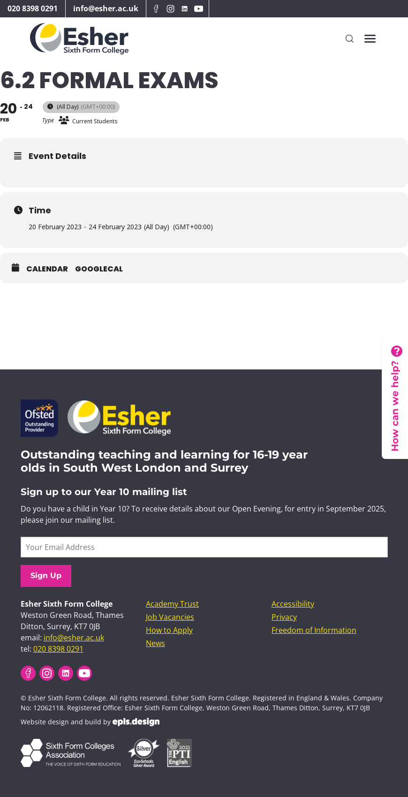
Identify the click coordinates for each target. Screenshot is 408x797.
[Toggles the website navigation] (370, 38)
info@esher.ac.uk (105, 8)
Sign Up (45, 575)
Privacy (284, 617)
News (155, 643)
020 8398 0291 (33, 8)
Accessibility (293, 604)
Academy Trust (172, 604)
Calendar (47, 269)
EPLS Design (136, 722)
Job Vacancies (170, 617)
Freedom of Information (314, 630)
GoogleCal (99, 269)
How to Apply (169, 630)
